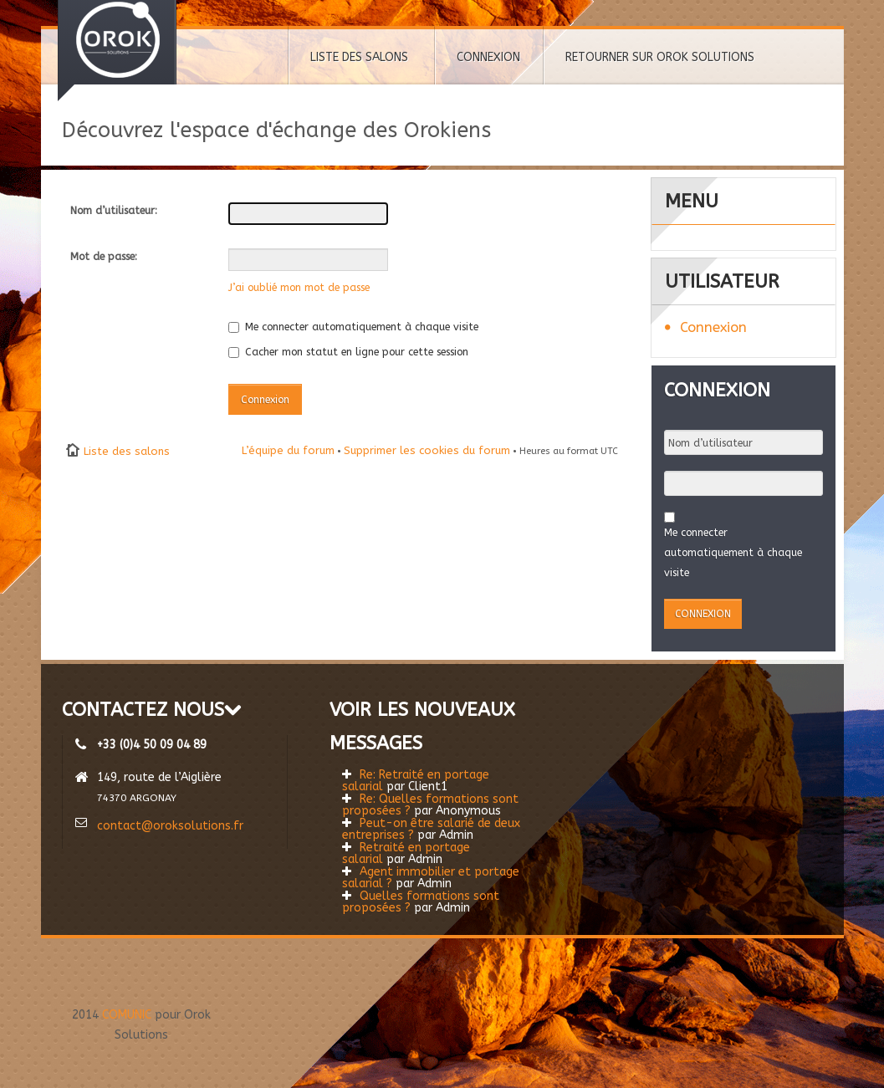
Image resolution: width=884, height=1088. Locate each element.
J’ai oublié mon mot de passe (299, 287)
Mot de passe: (103, 256)
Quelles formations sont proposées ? (420, 902)
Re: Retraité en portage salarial (415, 781)
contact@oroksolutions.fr (170, 826)
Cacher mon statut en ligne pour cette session (348, 351)
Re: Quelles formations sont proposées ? (430, 805)
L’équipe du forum (288, 450)
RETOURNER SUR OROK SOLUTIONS (659, 57)
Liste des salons (127, 451)
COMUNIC (126, 1015)
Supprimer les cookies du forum (427, 450)
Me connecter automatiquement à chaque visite (353, 326)
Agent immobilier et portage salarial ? (430, 878)
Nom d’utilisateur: (113, 210)
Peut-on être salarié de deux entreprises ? (431, 829)
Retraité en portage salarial (406, 853)
